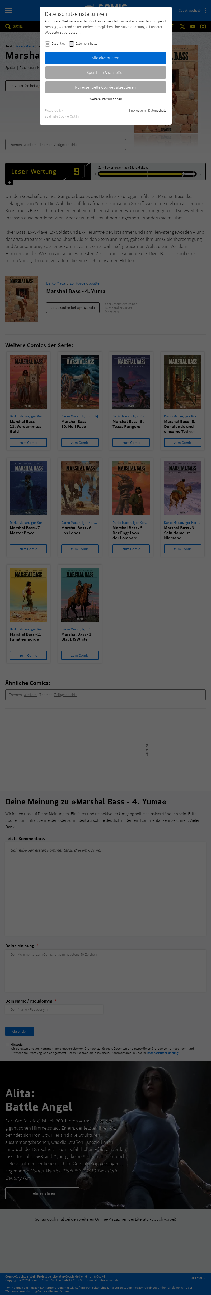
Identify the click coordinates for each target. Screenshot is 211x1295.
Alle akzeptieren (105, 57)
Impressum (137, 110)
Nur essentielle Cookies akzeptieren (105, 87)
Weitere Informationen (105, 99)
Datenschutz (157, 110)
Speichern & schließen (106, 72)
